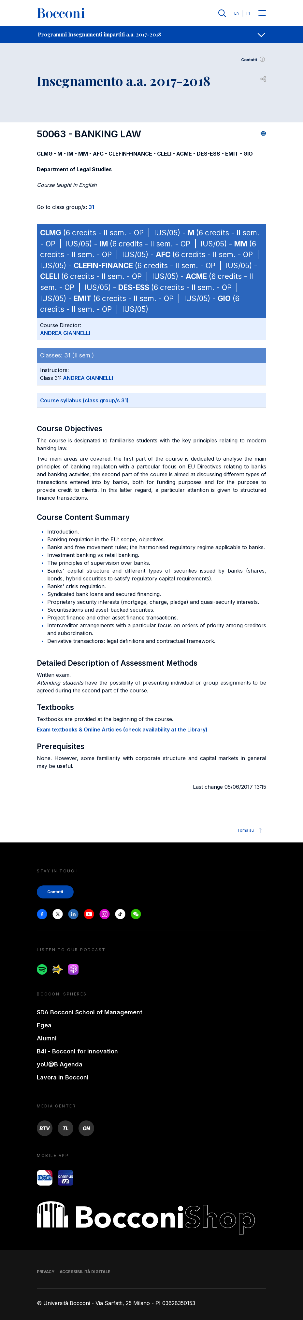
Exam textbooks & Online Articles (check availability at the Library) (122, 729)
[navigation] (151, 34)
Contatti (253, 60)
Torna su (250, 830)
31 (91, 207)
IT (248, 13)
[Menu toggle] (262, 13)
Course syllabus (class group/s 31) (84, 400)
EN (236, 13)
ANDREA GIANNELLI (65, 333)
